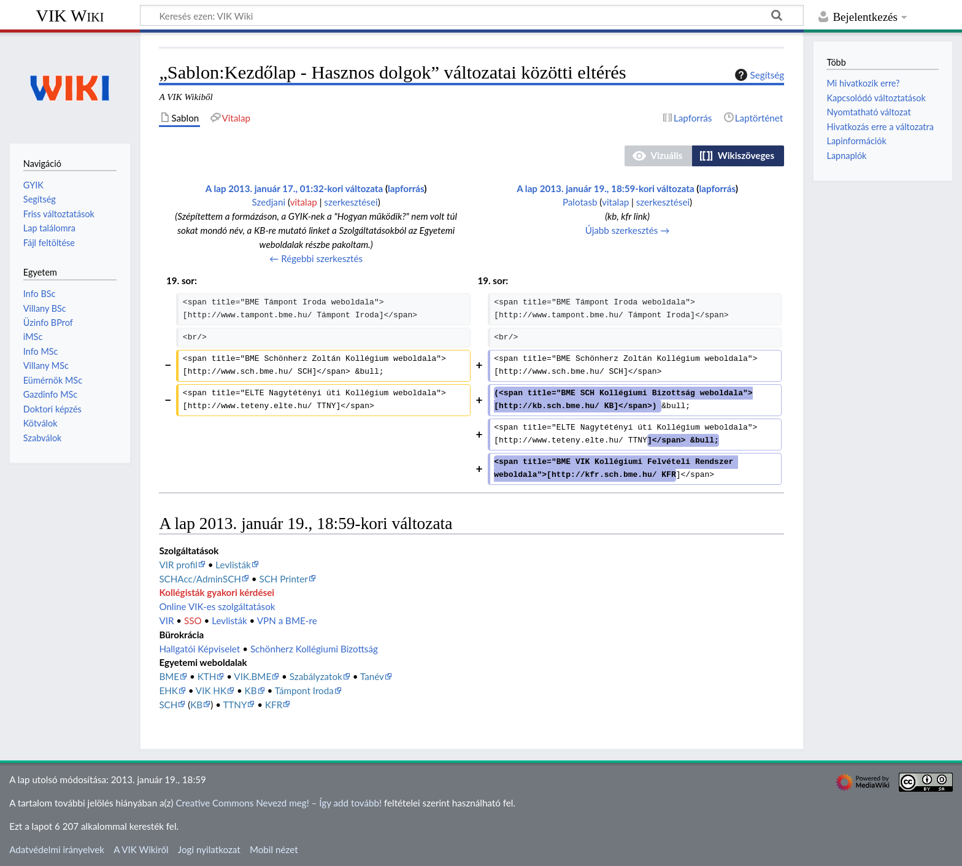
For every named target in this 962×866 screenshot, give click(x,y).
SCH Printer (283, 578)
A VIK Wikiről (141, 849)
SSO (193, 620)
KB (251, 690)
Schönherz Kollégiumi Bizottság (314, 648)
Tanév (372, 676)
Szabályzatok (316, 676)
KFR (273, 704)
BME (169, 676)
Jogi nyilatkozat (209, 849)
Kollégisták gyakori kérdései (216, 592)
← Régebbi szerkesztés (316, 258)
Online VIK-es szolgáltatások (217, 606)
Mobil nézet (274, 849)
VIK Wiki (70, 15)
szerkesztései (350, 201)
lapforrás (406, 188)
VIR (166, 620)
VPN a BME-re (287, 620)
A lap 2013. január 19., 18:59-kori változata (606, 188)
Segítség (758, 75)
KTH (207, 676)
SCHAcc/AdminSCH (200, 578)
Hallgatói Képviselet (199, 648)
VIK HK (211, 690)
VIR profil (178, 564)
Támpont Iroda (304, 690)
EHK (168, 690)
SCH (168, 704)
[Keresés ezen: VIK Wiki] (471, 15)
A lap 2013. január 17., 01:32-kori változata (294, 188)
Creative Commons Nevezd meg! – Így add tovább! (278, 802)
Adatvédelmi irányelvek (56, 849)
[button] (658, 155)
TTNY (235, 704)
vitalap (303, 201)
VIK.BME (252, 676)
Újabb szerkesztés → (627, 230)
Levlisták (232, 564)
